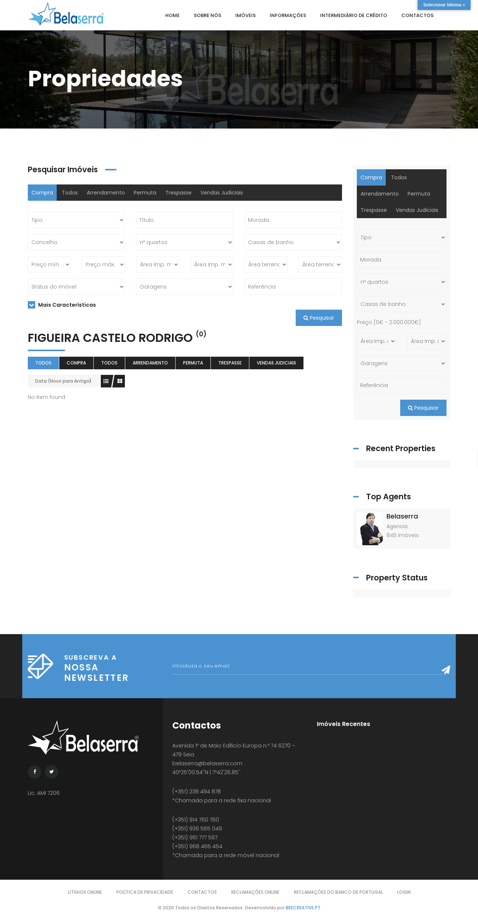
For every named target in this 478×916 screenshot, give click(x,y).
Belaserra (402, 516)
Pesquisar (318, 318)
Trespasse (178, 192)
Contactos (202, 892)
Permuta (145, 192)
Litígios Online (85, 892)
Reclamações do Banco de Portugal (338, 892)
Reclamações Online (255, 892)
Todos (70, 192)
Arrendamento (106, 192)
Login (404, 892)
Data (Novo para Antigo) (63, 381)
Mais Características (62, 305)
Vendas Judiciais (221, 192)
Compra (42, 192)
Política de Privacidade (144, 892)
